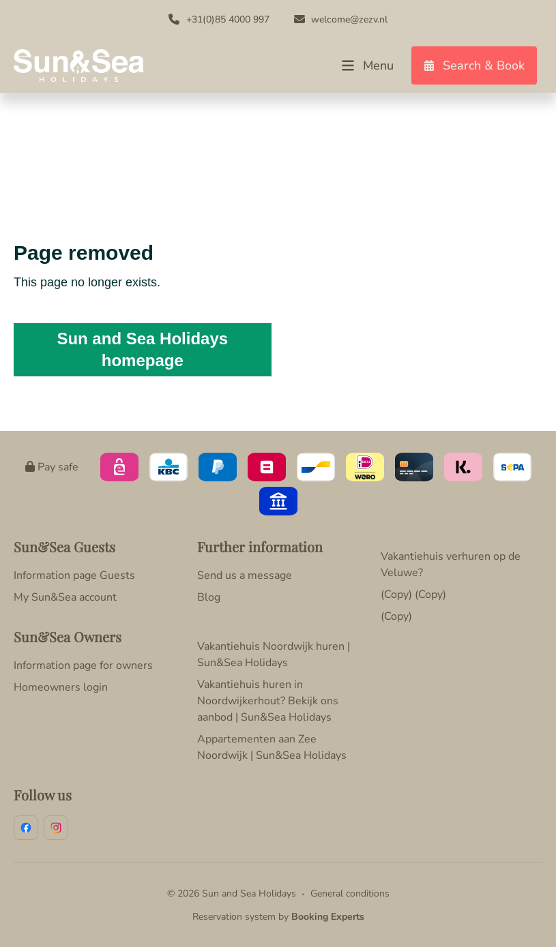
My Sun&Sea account (65, 597)
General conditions (350, 893)
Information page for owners (83, 665)
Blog (208, 597)
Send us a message (244, 575)
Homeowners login (61, 687)
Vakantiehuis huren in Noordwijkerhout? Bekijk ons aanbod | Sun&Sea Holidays (267, 701)
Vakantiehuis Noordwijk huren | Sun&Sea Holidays (273, 654)
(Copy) (396, 616)
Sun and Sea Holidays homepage (142, 349)
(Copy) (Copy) (413, 594)
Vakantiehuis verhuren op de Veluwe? (451, 564)
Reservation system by (278, 916)
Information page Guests (74, 575)
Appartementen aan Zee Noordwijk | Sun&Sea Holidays (272, 747)
